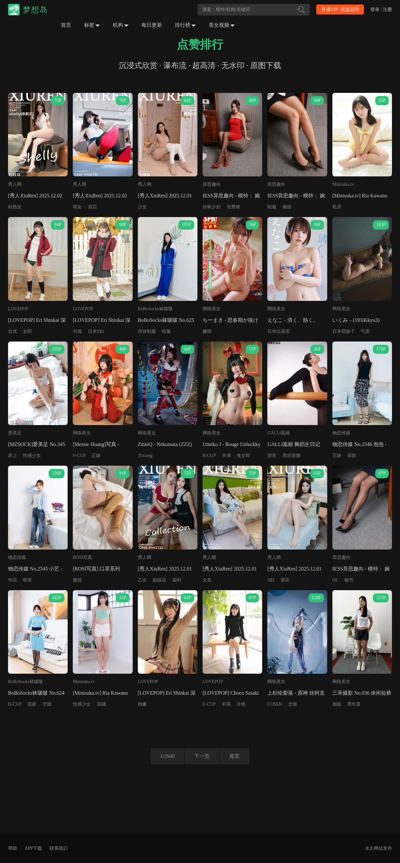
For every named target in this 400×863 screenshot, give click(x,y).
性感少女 (32, 455)
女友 (207, 580)
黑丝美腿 (291, 455)
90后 (12, 580)
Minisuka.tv (343, 184)
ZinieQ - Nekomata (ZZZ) (165, 444)
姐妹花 (159, 580)
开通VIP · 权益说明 (340, 9)
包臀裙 (233, 206)
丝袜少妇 (212, 206)
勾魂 (77, 331)
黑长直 (354, 704)
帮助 (12, 848)
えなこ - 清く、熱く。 (292, 320)
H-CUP (15, 704)
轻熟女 (15, 206)
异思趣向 (212, 184)
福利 (176, 580)
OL (335, 580)
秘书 (348, 580)
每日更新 (151, 25)
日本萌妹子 (343, 331)
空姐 (47, 704)
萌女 (77, 206)
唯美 (27, 580)
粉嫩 (142, 704)
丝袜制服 (147, 331)
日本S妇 (96, 331)
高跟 (351, 455)
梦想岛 (35, 9)
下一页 (202, 756)
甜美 (271, 455)
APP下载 (33, 848)
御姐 (286, 206)
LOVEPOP (18, 308)
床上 (12, 455)
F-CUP (79, 455)
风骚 (101, 704)
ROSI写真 (82, 557)
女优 (12, 331)
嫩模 (207, 331)
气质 (365, 331)
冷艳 (240, 704)
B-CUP (209, 455)
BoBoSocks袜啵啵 (155, 308)
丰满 (226, 455)
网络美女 (212, 308)
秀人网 (15, 184)
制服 (271, 206)
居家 (31, 704)
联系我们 (59, 848)
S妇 (270, 580)
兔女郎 (243, 455)
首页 (66, 25)
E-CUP (209, 704)
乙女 (142, 580)
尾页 (234, 756)
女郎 (27, 331)
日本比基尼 (278, 331)
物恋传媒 (341, 433)
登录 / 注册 (381, 9)
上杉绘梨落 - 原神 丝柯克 (295, 693)
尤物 (292, 704)
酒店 (92, 206)
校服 (166, 331)
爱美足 (15, 433)
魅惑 (77, 580)
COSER (274, 704)
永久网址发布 (378, 848)
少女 (142, 206)
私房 (336, 206)
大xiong (145, 455)
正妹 (95, 455)
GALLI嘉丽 (278, 433)
